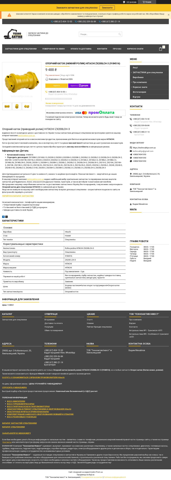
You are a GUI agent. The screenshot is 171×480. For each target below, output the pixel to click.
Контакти (102, 49)
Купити (57, 86)
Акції (135, 67)
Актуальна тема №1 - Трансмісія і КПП (145, 330)
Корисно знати (135, 49)
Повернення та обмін (53, 49)
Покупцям (49, 327)
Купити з (79, 85)
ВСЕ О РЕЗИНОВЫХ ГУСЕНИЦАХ (21, 417)
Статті (90, 320)
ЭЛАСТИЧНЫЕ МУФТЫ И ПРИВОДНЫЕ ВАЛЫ (28, 412)
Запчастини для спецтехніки (21, 49)
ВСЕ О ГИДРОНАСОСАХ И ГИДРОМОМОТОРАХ (28, 406)
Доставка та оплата (54, 323)
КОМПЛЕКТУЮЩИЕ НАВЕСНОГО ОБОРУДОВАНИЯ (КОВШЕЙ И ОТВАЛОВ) (40, 414)
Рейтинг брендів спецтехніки (99, 327)
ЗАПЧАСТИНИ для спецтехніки (148, 72)
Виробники (138, 77)
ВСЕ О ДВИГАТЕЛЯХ (16, 401)
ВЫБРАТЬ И (33, 377)
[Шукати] (119, 34)
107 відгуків (131, 2)
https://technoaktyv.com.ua (144, 148)
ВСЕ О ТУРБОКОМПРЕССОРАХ (20, 404)
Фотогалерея (139, 92)
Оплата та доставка (81, 49)
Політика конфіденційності (115, 477)
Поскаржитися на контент (92, 477)
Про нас (117, 49)
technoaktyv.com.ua (26, 135)
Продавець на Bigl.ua (85, 475)
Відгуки (136, 97)
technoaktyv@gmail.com (143, 151)
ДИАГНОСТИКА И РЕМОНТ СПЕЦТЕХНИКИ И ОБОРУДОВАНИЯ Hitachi (39, 409)
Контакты (7, 442)
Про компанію (140, 82)
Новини (90, 323)
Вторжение (50, 320)
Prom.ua (99, 472)
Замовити (107, 7)
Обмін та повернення (54, 330)
